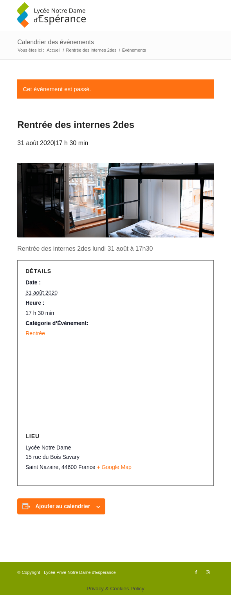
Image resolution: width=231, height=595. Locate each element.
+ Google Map (114, 467)
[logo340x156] (95, 15)
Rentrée (35, 333)
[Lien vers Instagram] (208, 572)
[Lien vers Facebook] (196, 572)
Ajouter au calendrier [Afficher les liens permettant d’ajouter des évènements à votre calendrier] (62, 506)
